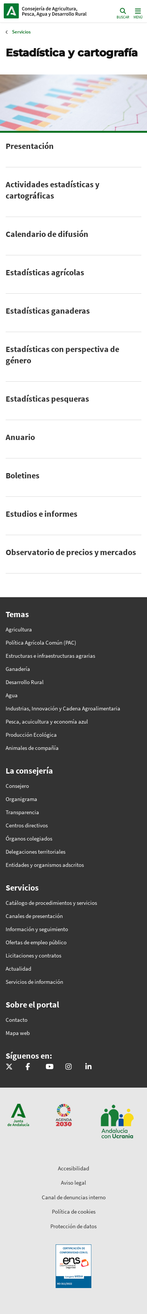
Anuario (20, 437)
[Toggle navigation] (137, 13)
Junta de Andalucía (11, 10)
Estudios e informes (41, 513)
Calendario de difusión (47, 234)
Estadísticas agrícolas (45, 272)
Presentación (30, 146)
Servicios (21, 32)
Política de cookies (73, 1211)
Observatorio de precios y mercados (71, 552)
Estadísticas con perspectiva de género (62, 355)
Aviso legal (73, 1182)
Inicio (55, 10)
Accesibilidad (73, 1168)
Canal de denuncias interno (74, 1197)
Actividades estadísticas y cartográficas (52, 190)
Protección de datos (73, 1226)
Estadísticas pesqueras (47, 398)
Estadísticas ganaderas (48, 310)
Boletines (22, 475)
